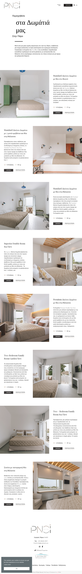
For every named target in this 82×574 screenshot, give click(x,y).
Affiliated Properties (41, 550)
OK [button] (17, 568)
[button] (58, 5)
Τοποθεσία (54, 565)
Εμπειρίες (42, 565)
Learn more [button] (7, 564)
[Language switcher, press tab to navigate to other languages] (75, 5)
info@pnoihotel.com (42, 543)
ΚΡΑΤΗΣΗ (68, 5)
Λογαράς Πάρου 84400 (41, 537)
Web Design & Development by (52, 572)
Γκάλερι (48, 565)
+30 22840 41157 (42, 541)
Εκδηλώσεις (62, 565)
